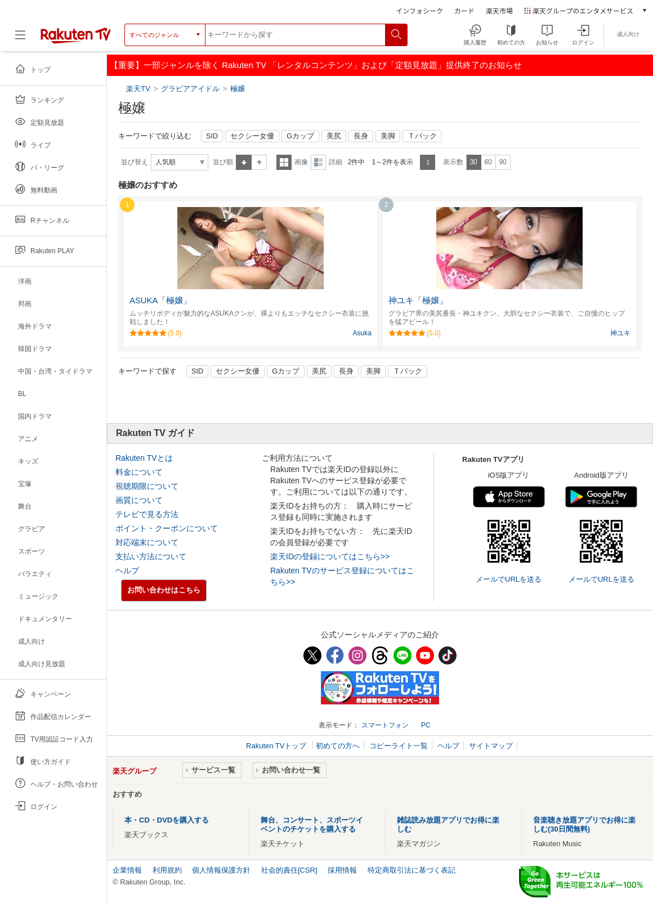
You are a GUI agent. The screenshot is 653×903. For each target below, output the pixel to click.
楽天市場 (499, 10)
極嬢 (237, 88)
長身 (361, 136)
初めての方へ (338, 746)
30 (473, 162)
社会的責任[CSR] (289, 870)
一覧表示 (284, 162)
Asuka (362, 333)
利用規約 (167, 870)
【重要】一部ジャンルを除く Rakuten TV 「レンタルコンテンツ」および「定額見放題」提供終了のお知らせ (316, 65)
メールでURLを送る (509, 579)
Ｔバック (422, 136)
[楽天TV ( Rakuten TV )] (76, 39)
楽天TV (139, 88)
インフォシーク (419, 10)
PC (426, 725)
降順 (259, 162)
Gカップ (300, 136)
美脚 (388, 136)
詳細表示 (318, 162)
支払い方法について (150, 556)
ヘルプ (127, 570)
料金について (139, 472)
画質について (139, 500)
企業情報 (127, 870)
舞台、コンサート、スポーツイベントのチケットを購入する (312, 824)
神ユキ (620, 333)
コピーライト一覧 (398, 746)
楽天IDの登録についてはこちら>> (330, 556)
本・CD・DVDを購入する (166, 820)
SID (212, 136)
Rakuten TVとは (144, 457)
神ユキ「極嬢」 (418, 300)
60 (487, 162)
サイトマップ (491, 746)
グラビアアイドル (190, 88)
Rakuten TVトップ (277, 746)
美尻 (333, 136)
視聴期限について (146, 486)
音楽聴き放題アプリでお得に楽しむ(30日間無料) (584, 824)
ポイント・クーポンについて (166, 528)
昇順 (244, 162)
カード (464, 10)
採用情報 (342, 870)
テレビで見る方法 (146, 514)
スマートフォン (385, 725)
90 (502, 162)
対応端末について (146, 542)
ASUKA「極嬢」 (160, 300)
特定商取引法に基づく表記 (411, 870)
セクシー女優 (252, 136)
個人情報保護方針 (221, 870)
